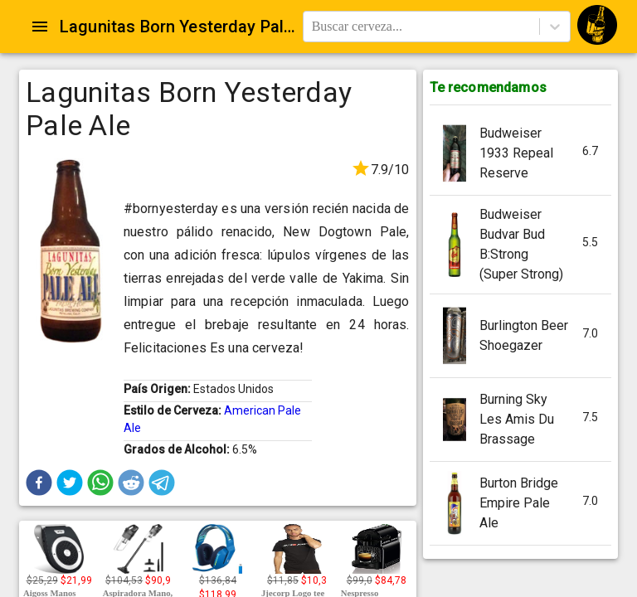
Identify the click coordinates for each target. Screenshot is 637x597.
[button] (39, 482)
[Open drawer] (40, 26)
